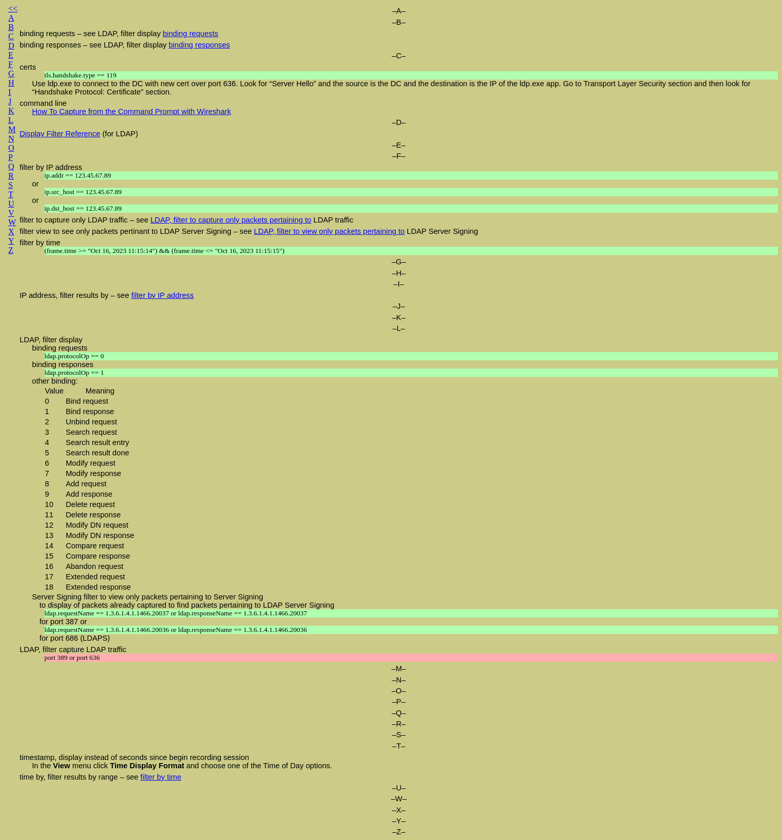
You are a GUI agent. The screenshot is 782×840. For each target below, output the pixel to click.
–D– (399, 122)
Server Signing (57, 597)
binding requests (191, 33)
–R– (399, 724)
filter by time (40, 243)
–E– (398, 145)
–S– (398, 735)
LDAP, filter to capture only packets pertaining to (231, 220)
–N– (399, 680)
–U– (399, 788)
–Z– (398, 832)
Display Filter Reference (60, 134)
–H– (399, 273)
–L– (399, 328)
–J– (399, 306)
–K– (398, 317)
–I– (399, 284)
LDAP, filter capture (52, 649)
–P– (398, 702)
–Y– (398, 821)
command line (43, 103)
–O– (399, 691)
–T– (398, 746)
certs (28, 67)
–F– (398, 156)
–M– (399, 668)
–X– (398, 810)
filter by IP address (51, 167)
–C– (399, 56)
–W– (398, 799)
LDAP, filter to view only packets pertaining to (329, 231)
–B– (398, 22)
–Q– (399, 713)
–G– (399, 262)
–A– (398, 11)
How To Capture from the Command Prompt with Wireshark (131, 111)
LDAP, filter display (51, 340)
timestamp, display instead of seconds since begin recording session (134, 757)
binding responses (199, 45)
